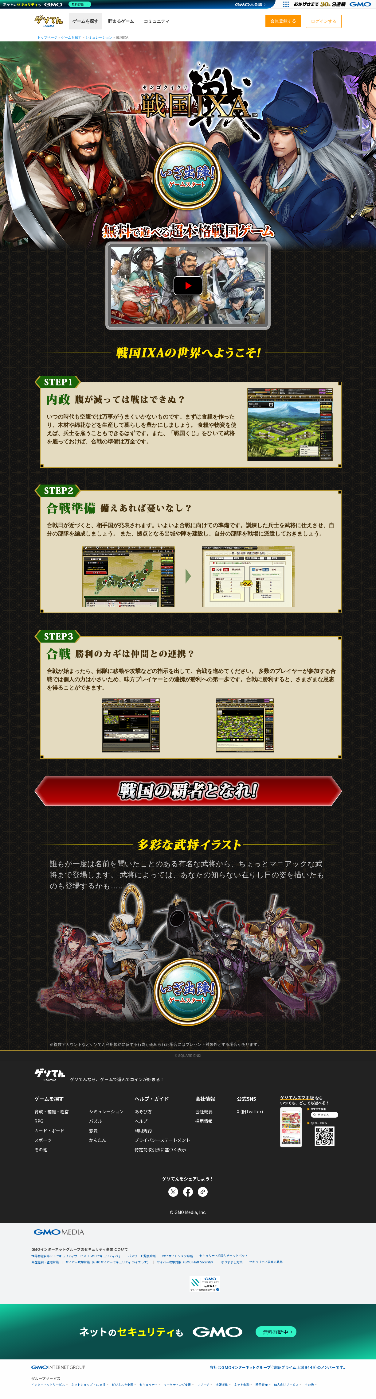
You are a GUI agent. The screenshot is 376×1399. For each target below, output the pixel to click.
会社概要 (204, 1111)
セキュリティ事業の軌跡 (266, 1261)
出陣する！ (188, 176)
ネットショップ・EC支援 (88, 1385)
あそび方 (143, 1111)
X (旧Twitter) (250, 1111)
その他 (40, 1149)
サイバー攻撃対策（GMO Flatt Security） (186, 1262)
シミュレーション (106, 1111)
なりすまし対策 (232, 1262)
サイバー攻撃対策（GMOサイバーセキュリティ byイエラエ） (107, 1262)
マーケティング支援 (177, 1385)
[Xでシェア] (173, 1192)
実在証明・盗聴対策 (45, 1262)
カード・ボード (49, 1130)
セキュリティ (148, 1385)
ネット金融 (241, 1385)
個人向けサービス (286, 1385)
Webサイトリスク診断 (177, 1256)
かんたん (97, 1140)
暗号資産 (262, 1385)
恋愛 (93, 1130)
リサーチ (203, 1385)
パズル (95, 1121)
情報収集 (222, 1385)
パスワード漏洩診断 (142, 1256)
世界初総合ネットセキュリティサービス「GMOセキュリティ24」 (76, 1256)
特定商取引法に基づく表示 (160, 1149)
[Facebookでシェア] (188, 1192)
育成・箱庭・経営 (51, 1111)
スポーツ (43, 1140)
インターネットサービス (48, 1385)
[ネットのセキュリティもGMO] (47, 4)
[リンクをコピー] (203, 1192)
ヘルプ (141, 1121)
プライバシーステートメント (162, 1140)
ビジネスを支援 (122, 1385)
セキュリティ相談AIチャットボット (223, 1255)
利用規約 (143, 1130)
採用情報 (204, 1121)
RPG (38, 1121)
